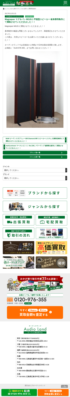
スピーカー (29, 16)
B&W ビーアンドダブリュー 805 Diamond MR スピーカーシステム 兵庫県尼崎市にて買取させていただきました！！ (35, 140)
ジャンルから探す (11, 8)
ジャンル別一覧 (35, 157)
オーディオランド (39, 385)
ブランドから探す (22, 8)
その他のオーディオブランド (14, 16)
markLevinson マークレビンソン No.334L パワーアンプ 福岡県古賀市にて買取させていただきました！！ (34, 147)
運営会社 (28, 385)
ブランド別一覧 (35, 152)
